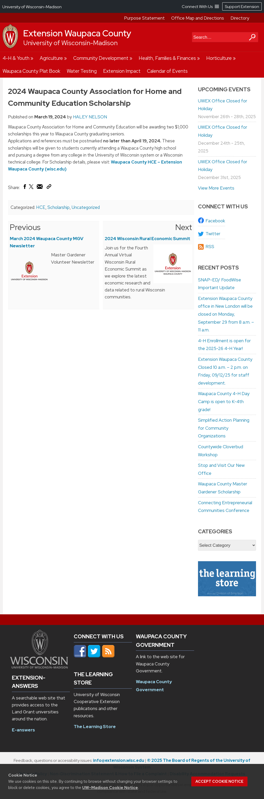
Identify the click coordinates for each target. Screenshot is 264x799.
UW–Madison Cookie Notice (110, 787)
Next (183, 227)
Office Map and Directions (197, 18)
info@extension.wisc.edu (118, 760)
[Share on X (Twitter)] (31, 188)
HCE (40, 207)
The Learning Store (95, 726)
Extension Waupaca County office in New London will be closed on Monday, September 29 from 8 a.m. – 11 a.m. (226, 314)
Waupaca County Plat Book (31, 71)
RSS (209, 246)
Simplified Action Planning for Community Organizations (223, 428)
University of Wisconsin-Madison (70, 43)
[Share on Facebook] (24, 188)
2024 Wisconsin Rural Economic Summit (147, 238)
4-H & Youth (16, 58)
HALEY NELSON (90, 117)
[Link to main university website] (39, 667)
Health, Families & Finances (167, 58)
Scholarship (58, 207)
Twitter (212, 234)
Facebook (215, 221)
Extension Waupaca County (77, 33)
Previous (25, 227)
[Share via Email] (40, 188)
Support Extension (242, 6)
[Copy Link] (49, 187)
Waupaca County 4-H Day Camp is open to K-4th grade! (224, 401)
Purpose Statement (144, 18)
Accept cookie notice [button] (219, 781)
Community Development (100, 58)
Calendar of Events (167, 71)
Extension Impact (122, 71)
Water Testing (82, 71)
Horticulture (219, 58)
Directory (239, 18)
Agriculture (51, 58)
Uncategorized (86, 207)
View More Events (216, 188)
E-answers (23, 730)
